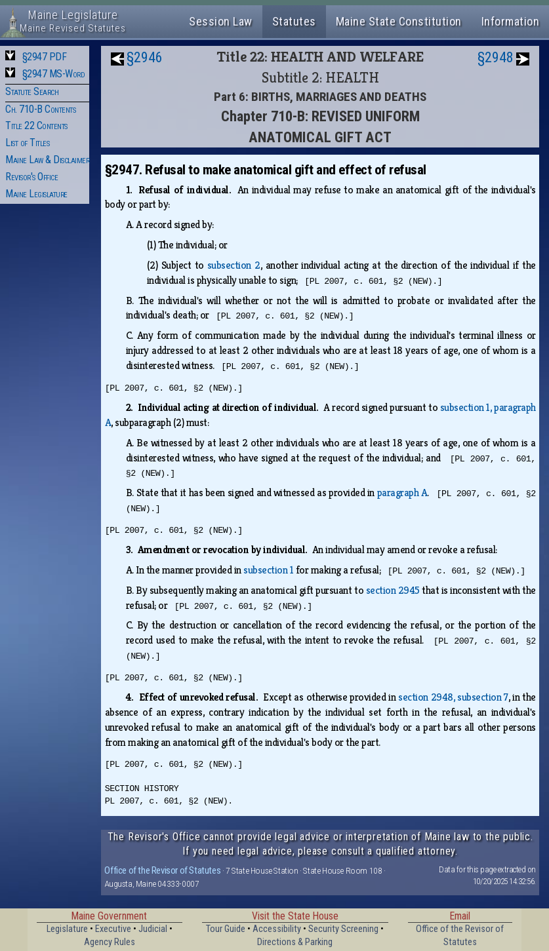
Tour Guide (225, 929)
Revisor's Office (31, 176)
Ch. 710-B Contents (40, 109)
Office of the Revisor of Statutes (162, 870)
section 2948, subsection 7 (453, 697)
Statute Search (31, 91)
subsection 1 (268, 570)
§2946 (145, 57)
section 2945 (393, 590)
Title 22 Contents (36, 125)
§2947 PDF (44, 56)
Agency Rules (109, 942)
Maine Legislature (36, 193)
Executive (113, 929)
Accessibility (277, 929)
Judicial (152, 929)
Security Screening (343, 929)
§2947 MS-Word (53, 74)
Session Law (221, 21)
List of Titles (27, 142)
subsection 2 (233, 265)
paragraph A (402, 492)
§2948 (496, 57)
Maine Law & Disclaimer (47, 159)
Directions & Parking (295, 942)
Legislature (67, 929)
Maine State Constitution (399, 21)
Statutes (294, 21)
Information (510, 21)
